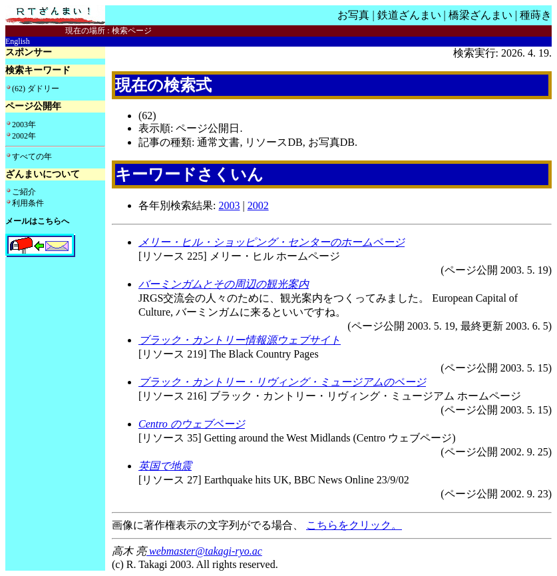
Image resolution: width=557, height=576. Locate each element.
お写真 (353, 15)
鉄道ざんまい (409, 15)
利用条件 (28, 203)
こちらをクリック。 (354, 525)
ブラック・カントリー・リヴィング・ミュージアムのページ (282, 382)
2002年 (24, 136)
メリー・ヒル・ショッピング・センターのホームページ (271, 242)
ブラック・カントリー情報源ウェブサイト (239, 340)
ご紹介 (24, 191)
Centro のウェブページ (191, 424)
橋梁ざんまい (480, 15)
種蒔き (536, 15)
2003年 (24, 124)
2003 (229, 205)
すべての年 (32, 156)
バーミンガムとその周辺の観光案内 (223, 284)
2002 (258, 205)
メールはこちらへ (37, 221)
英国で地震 (165, 465)
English (17, 41)
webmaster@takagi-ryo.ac (204, 551)
